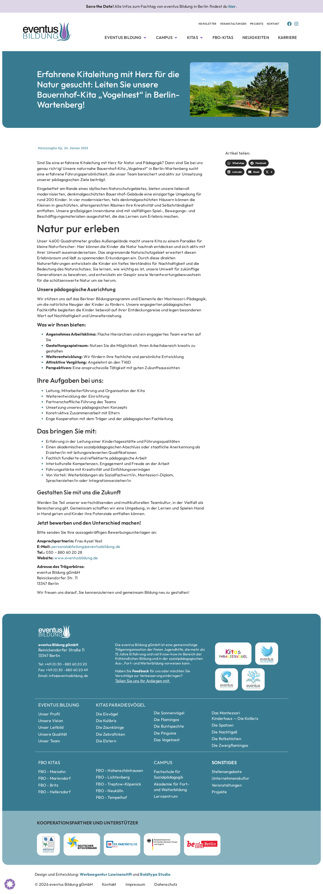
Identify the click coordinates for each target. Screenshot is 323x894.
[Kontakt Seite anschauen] (273, 24)
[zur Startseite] (64, 884)
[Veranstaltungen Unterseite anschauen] (233, 24)
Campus (163, 762)
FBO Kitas (49, 762)
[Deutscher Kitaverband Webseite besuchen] (81, 844)
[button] (236, 163)
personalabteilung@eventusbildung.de (85, 546)
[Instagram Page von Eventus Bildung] (296, 24)
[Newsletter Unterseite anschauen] (207, 24)
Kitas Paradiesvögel (120, 705)
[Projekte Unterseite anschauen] (256, 24)
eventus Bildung (58, 705)
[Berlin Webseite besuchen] (202, 844)
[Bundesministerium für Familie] (162, 844)
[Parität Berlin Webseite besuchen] (122, 844)
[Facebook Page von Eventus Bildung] (289, 24)
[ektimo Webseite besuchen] (48, 844)
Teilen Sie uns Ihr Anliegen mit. (142, 680)
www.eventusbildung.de (76, 557)
